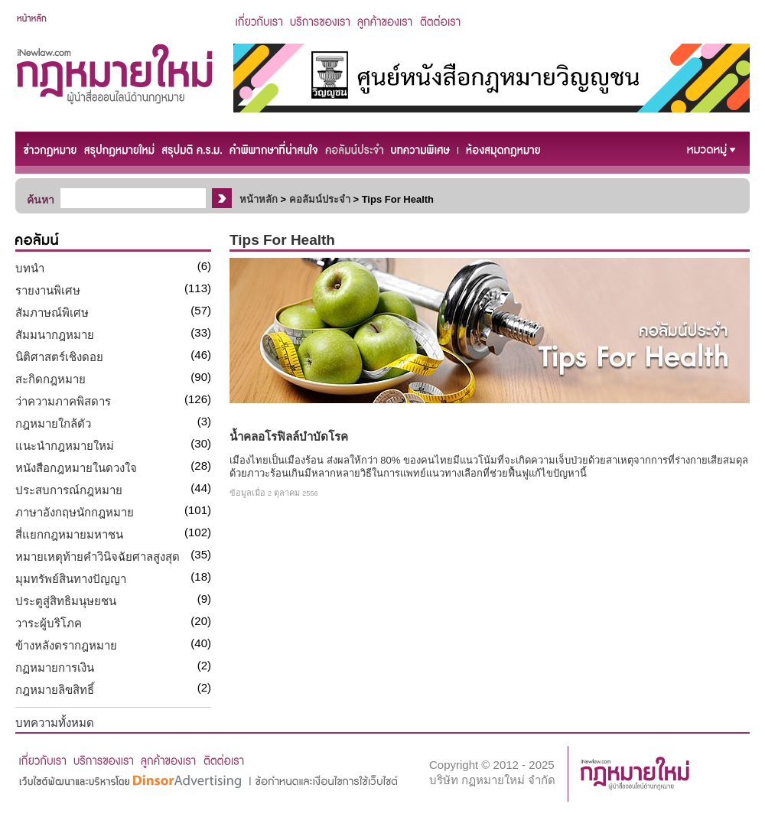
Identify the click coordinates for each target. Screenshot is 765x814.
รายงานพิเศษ (47, 290)
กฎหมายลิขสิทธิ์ (54, 689)
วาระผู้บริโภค (48, 623)
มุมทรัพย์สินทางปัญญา (70, 578)
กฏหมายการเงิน (54, 667)
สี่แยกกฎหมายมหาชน (69, 534)
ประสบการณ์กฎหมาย (68, 490)
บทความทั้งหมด (54, 722)
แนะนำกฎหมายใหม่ (64, 445)
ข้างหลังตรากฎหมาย (66, 645)
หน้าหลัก (258, 199)
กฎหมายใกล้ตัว (53, 423)
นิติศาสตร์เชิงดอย (59, 356)
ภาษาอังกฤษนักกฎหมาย (74, 512)
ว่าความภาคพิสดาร (63, 401)
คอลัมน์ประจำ (319, 199)
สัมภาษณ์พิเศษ (52, 312)
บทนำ (29, 268)
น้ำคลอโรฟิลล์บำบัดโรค (289, 436)
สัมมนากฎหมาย (54, 334)
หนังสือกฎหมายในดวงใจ (76, 467)
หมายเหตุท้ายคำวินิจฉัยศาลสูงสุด (97, 556)
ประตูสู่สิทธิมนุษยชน (65, 600)
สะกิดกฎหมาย (50, 379)
